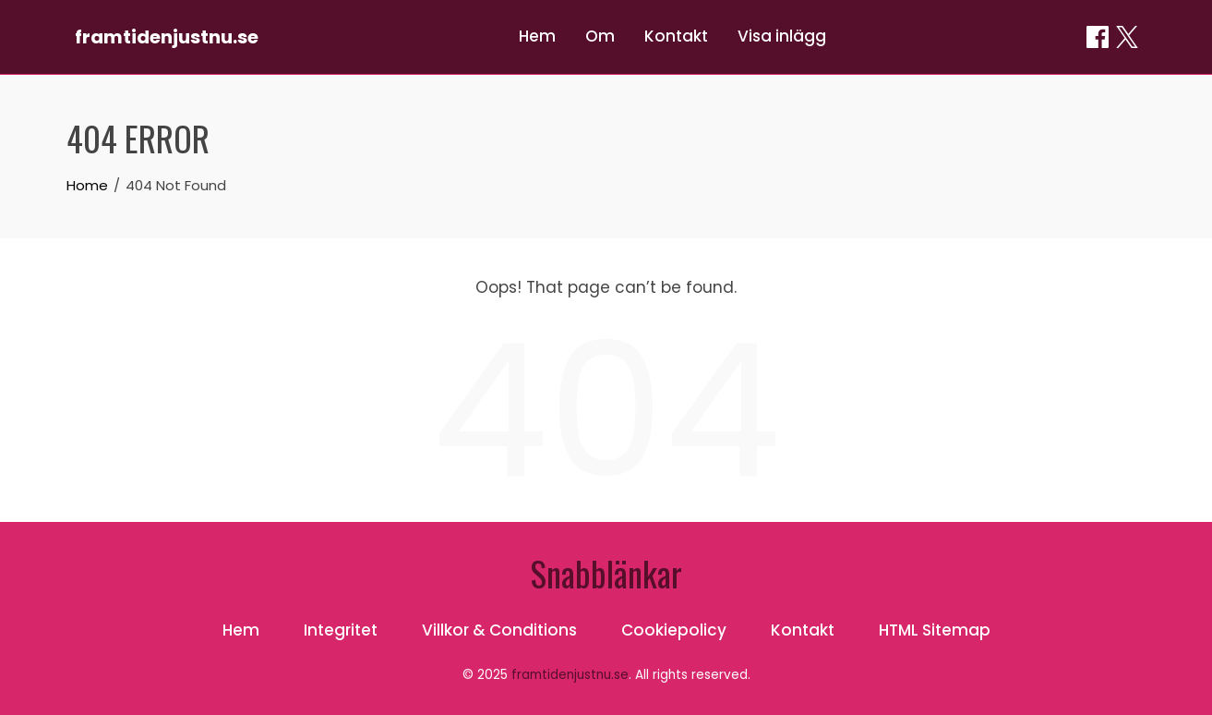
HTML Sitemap (934, 630)
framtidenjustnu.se (166, 37)
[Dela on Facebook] (1097, 37)
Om (600, 36)
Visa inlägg (782, 36)
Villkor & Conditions (499, 630)
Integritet (341, 630)
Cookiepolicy (673, 630)
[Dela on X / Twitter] (1127, 37)
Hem (537, 36)
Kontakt (676, 36)
